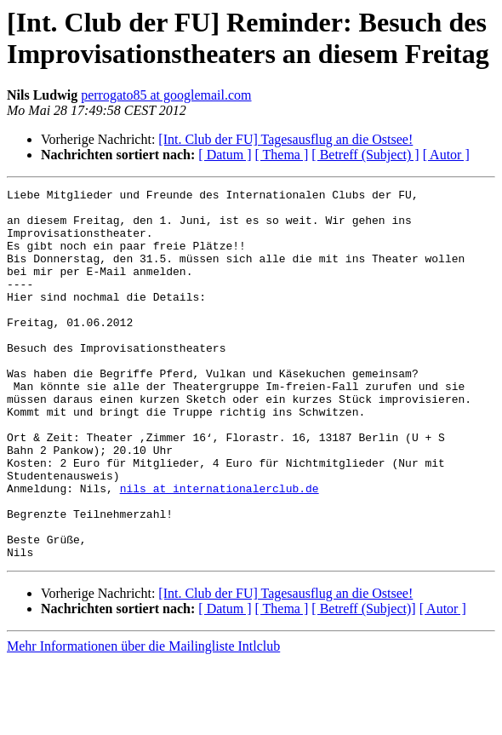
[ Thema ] (282, 154)
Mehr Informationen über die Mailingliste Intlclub (143, 720)
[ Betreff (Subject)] (363, 682)
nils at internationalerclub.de (219, 549)
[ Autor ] (446, 154)
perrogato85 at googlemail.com (166, 95)
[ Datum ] (224, 154)
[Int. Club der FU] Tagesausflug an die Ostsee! (285, 139)
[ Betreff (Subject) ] (365, 154)
